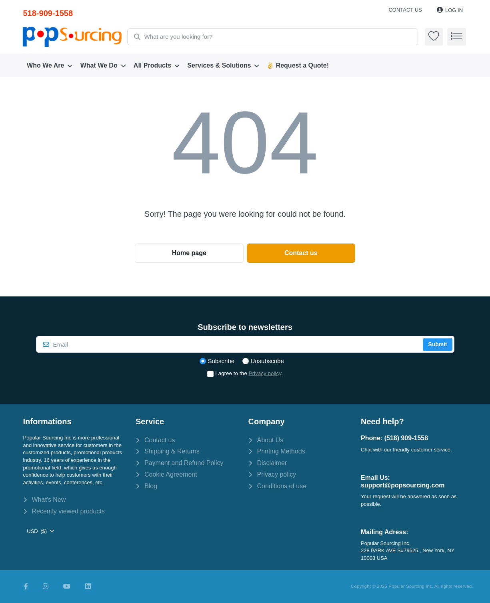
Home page (189, 253)
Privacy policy (264, 373)
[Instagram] (46, 586)
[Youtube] (67, 586)
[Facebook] (26, 586)
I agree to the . (249, 373)
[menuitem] (50, 65)
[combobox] (272, 36)
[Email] (229, 344)
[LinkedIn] (88, 586)
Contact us (405, 10)
